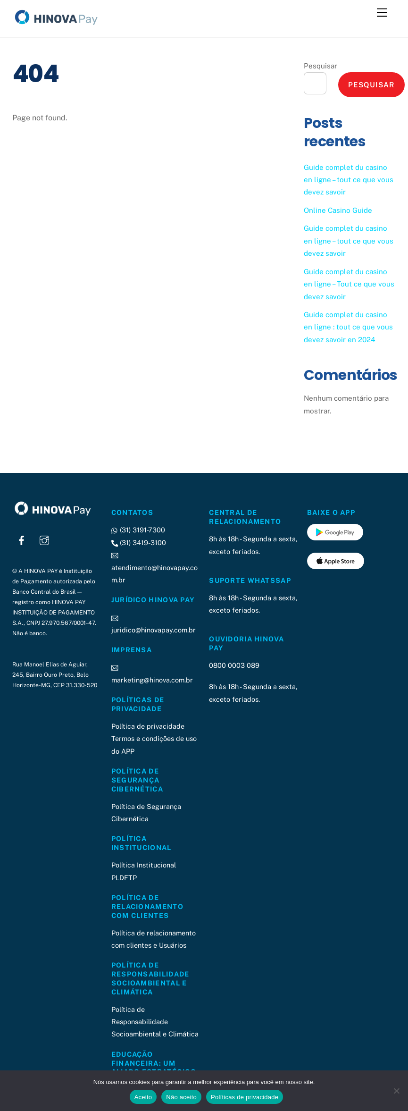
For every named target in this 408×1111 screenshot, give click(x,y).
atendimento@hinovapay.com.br (154, 567)
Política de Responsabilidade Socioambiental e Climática (155, 1021)
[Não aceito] (396, 1090)
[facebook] (21, 539)
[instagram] (44, 539)
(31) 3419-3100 (138, 543)
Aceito (143, 1097)
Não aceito (181, 1097)
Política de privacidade (147, 726)
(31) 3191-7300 (138, 530)
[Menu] (382, 13)
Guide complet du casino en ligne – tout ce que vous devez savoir (348, 179)
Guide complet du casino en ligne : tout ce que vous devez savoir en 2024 (348, 327)
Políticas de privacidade (244, 1097)
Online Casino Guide (338, 210)
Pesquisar (320, 66)
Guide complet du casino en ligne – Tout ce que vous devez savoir (349, 284)
